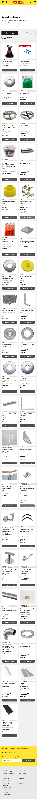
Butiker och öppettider (8, 773)
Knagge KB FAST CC (26, 449)
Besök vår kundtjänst (8, 752)
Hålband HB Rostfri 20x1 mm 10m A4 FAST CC (9, 127)
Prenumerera (28, 760)
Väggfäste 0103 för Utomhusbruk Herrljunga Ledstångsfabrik (8, 532)
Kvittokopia (21, 783)
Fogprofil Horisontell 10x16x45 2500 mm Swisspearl (8, 685)
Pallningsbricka (24, 61)
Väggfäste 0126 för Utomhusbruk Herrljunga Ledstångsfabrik (26, 572)
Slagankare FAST (25, 163)
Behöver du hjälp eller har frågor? (15, 749)
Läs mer (3, 24)
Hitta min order (22, 780)
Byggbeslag (17, 12)
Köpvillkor (5, 792)
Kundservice (22, 771)
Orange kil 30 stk (7, 241)
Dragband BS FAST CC (26, 646)
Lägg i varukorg (27, 103)
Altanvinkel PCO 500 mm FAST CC (26, 414)
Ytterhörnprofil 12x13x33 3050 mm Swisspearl (8, 724)
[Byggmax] (18, 2)
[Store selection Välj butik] (7, 2)
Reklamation (21, 778)
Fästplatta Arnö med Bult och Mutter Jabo (8, 311)
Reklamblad (6, 778)
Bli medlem (6, 797)
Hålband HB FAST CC (26, 126)
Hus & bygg (9, 12)
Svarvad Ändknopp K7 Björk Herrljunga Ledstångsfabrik (27, 610)
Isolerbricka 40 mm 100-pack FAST (8, 345)
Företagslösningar (7, 789)
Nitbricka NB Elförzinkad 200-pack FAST (9, 380)
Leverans (5, 776)
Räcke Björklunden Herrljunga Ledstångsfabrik (8, 451)
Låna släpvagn (7, 794)
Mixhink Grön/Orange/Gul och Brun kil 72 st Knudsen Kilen (9, 165)
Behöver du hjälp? (22, 773)
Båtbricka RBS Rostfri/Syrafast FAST (9, 277)
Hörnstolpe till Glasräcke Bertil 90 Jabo (8, 488)
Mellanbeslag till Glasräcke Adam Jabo (9, 609)
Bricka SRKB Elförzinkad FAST (25, 379)
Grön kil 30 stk (24, 94)
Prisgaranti (6, 780)
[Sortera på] (27, 33)
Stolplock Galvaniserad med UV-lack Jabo (27, 242)
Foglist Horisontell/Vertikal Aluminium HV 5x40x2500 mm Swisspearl (26, 687)
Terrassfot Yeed (7, 61)
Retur (19, 776)
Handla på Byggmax (9, 771)
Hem (2, 12)
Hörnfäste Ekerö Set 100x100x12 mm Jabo (26, 530)
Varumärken (6, 783)
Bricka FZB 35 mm (7, 94)
